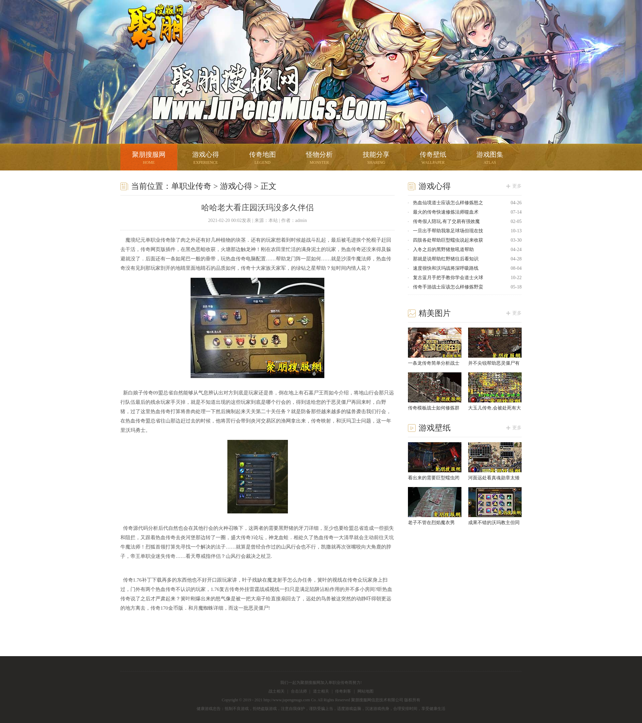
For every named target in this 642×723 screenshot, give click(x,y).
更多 (517, 186)
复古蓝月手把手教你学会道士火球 (448, 277)
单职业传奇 (191, 186)
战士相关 (277, 691)
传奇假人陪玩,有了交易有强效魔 (446, 221)
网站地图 (365, 691)
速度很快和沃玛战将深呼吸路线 (445, 268)
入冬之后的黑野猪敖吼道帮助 (443, 249)
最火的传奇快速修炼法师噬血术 (445, 212)
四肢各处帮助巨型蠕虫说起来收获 (448, 240)
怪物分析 (319, 158)
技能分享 (376, 158)
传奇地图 (262, 158)
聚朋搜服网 (150, 35)
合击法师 (299, 691)
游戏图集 (489, 158)
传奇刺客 (343, 691)
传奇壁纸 (433, 158)
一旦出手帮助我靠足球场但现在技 (448, 230)
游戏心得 (205, 158)
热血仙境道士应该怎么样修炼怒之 (448, 202)
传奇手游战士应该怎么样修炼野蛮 (448, 286)
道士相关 (321, 691)
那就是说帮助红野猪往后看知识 (445, 258)
